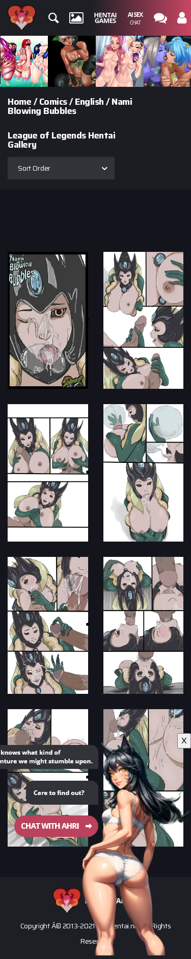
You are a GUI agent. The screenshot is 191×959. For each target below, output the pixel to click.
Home (19, 102)
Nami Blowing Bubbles (70, 106)
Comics (53, 102)
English (89, 102)
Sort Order (34, 168)
